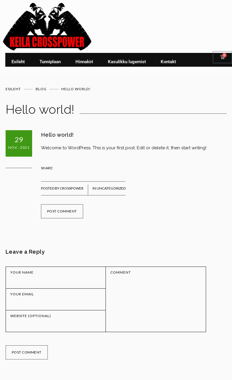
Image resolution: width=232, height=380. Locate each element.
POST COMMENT (62, 211)
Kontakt (168, 61)
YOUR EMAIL (22, 294)
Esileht (18, 61)
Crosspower (71, 188)
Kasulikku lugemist (127, 61)
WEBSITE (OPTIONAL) (30, 316)
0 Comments (19, 162)
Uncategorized (111, 188)
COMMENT (120, 272)
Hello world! (57, 135)
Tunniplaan (50, 61)
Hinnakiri (84, 61)
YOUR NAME (22, 272)
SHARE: (47, 168)
